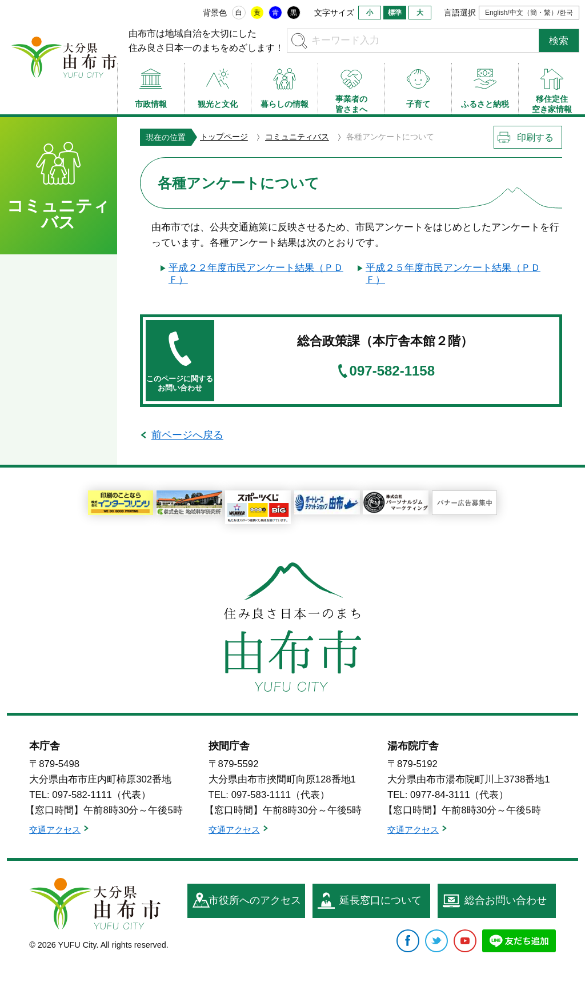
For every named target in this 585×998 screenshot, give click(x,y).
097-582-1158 (392, 371)
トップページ (224, 136)
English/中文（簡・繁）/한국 (529, 13)
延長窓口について (380, 900)
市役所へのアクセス (255, 900)
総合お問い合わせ (505, 900)
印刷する (535, 137)
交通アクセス (55, 830)
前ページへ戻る (187, 435)
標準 (395, 13)
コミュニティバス (297, 136)
